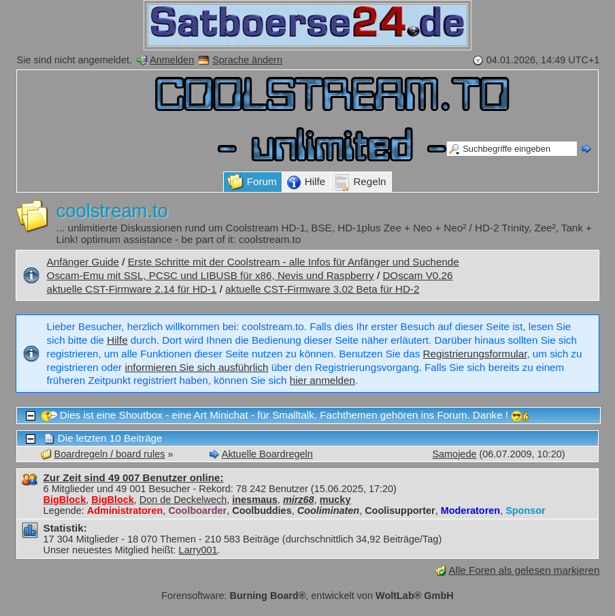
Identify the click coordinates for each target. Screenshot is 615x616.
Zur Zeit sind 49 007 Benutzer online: (134, 477)
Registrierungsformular (475, 353)
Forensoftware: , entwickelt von (307, 595)
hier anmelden (322, 380)
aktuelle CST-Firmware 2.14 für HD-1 (132, 289)
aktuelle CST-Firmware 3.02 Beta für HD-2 (322, 289)
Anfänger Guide (83, 262)
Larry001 (198, 550)
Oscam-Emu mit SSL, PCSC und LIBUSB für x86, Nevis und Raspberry (210, 275)
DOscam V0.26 (417, 275)
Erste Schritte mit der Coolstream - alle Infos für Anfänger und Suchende (293, 262)
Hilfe (117, 340)
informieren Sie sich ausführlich (196, 367)
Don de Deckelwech (183, 499)
